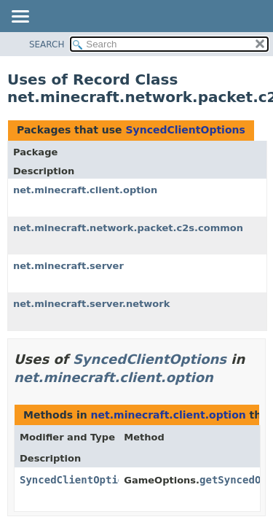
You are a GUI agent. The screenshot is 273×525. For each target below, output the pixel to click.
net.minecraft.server (68, 265)
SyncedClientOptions (185, 130)
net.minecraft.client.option (85, 189)
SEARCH (47, 44)
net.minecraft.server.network (91, 303)
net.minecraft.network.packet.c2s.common (128, 227)
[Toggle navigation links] (19, 17)
